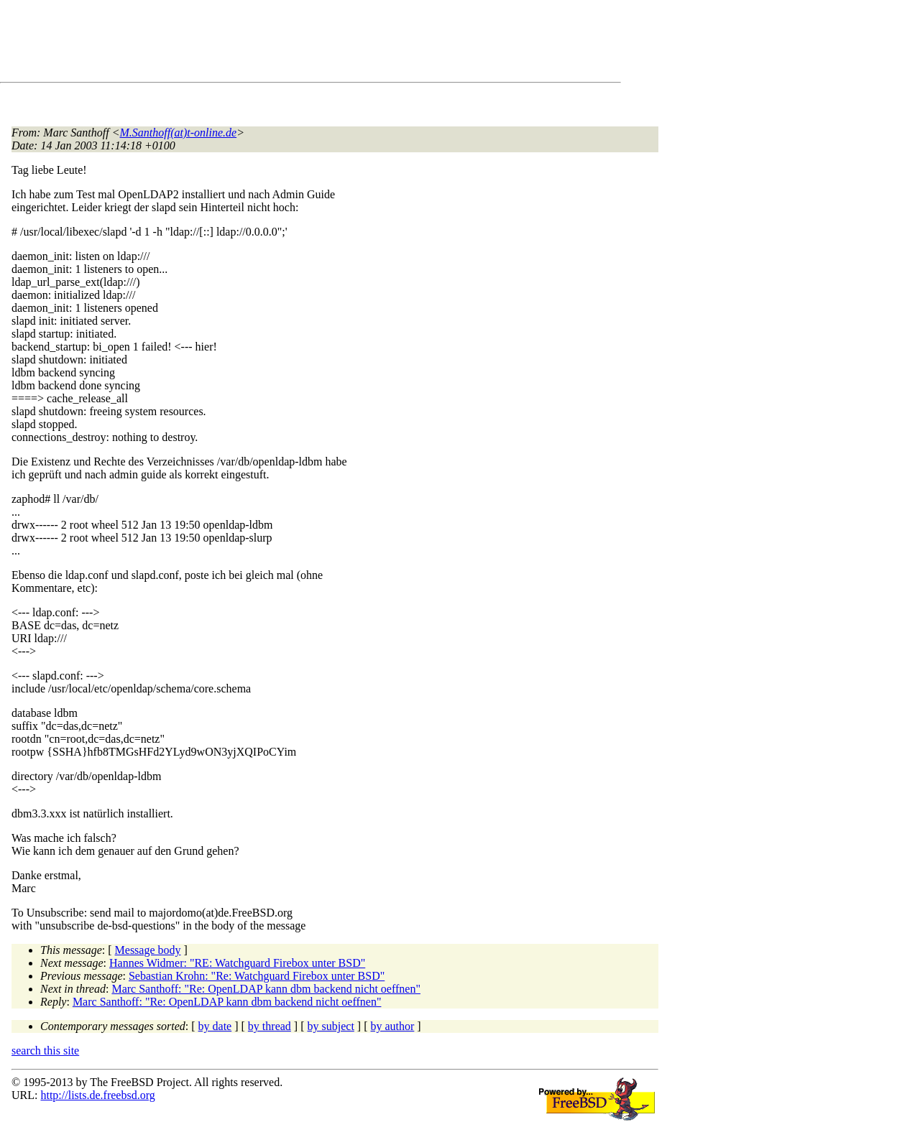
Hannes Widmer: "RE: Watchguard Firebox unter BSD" (237, 963)
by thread (269, 1026)
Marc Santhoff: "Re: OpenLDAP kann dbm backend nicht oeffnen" (265, 989)
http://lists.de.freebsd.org (97, 1095)
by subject (331, 1026)
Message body (148, 950)
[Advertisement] (273, 43)
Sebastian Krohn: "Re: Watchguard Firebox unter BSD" (257, 976)
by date (215, 1026)
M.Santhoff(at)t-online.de (178, 132)
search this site (45, 1050)
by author (392, 1026)
